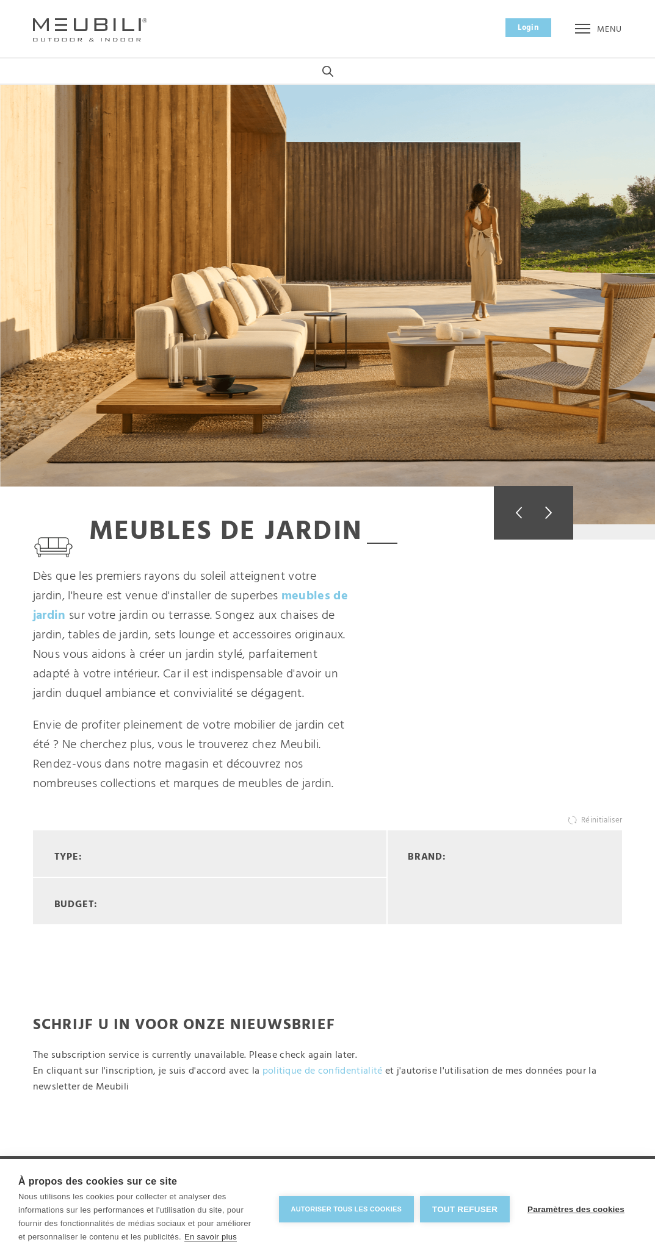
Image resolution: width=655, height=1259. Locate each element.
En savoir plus (210, 1236)
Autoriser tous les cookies (345, 1209)
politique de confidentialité (322, 1072)
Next (553, 513)
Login (528, 27)
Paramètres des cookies (575, 1209)
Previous (514, 513)
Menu (598, 30)
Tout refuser (464, 1209)
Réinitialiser (601, 821)
